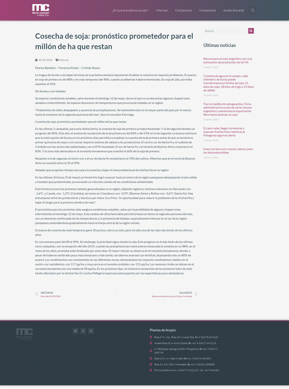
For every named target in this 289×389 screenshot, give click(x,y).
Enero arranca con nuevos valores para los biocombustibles (228, 154)
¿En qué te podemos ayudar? (130, 10)
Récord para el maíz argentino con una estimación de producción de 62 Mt (227, 64)
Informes (162, 10)
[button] (253, 10)
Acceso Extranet (233, 10)
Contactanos (207, 10)
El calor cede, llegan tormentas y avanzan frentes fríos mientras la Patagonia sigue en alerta (224, 135)
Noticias (64, 63)
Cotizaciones (183, 10)
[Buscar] (251, 34)
